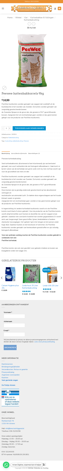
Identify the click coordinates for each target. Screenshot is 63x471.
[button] (3, 8)
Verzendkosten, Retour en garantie (15, 369)
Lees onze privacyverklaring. (44, 342)
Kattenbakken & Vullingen (42, 17)
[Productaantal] (6, 128)
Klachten (5, 377)
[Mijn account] (55, 8)
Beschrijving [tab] (6, 153)
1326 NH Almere (8, 423)
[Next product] (29, 23)
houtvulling (8, 141)
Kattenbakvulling (31, 20)
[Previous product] (33, 23)
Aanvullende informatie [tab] (19, 153)
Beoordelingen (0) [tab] (34, 153)
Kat (26, 17)
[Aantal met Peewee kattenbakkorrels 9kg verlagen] (3, 128)
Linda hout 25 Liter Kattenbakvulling (30, 286)
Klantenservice (7, 364)
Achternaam (8, 321)
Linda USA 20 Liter (50, 286)
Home (10, 17)
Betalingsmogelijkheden (11, 367)
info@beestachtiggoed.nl (15, 428)
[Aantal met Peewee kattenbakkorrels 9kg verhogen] (9, 128)
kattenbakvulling (18, 141)
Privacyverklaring (8, 372)
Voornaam (8, 312)
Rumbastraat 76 (8, 421)
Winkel (18, 17)
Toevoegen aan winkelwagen (29, 128)
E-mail (6, 330)
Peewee (26, 141)
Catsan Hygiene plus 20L (10, 286)
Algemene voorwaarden (11, 375)
